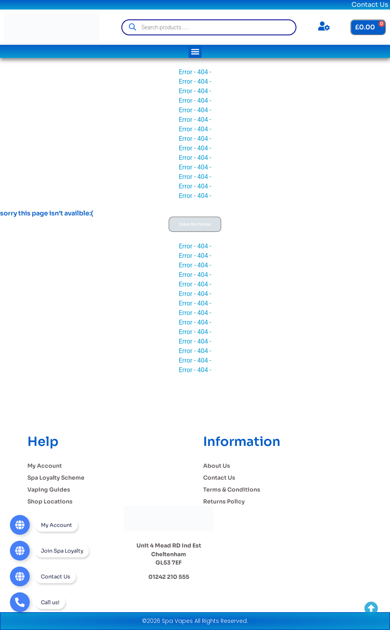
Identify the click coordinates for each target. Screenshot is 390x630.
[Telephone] (37, 602)
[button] (195, 51)
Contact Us (370, 4)
